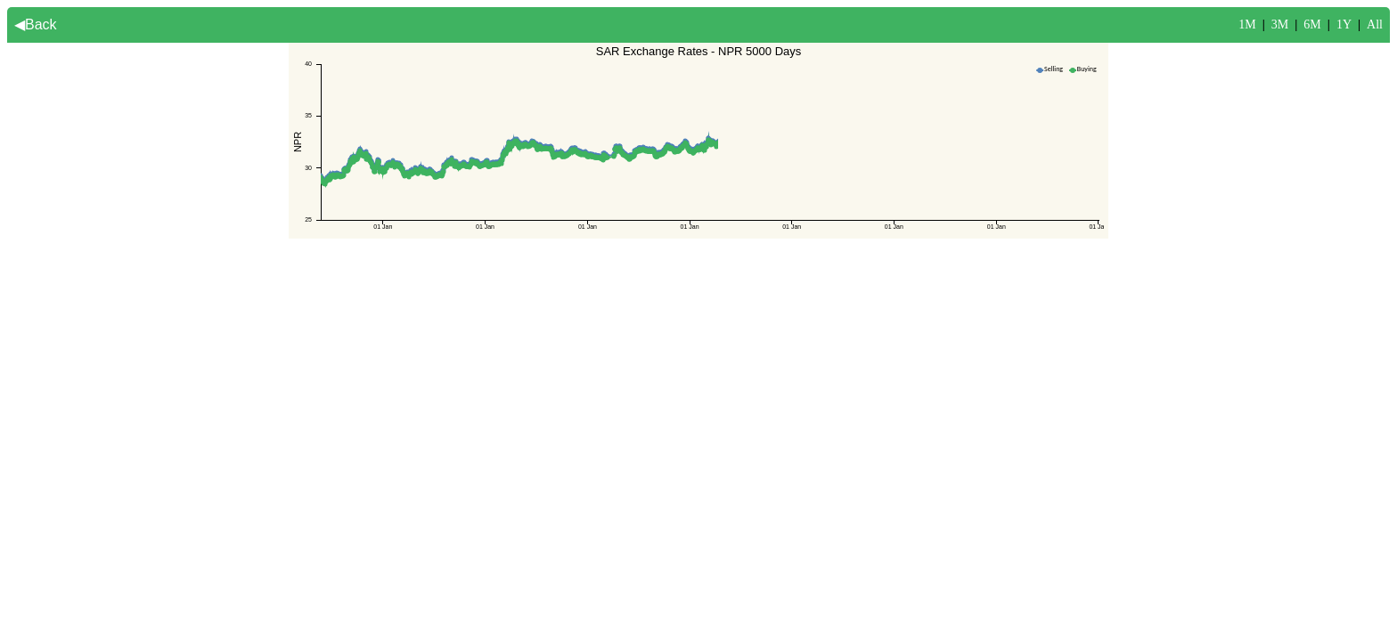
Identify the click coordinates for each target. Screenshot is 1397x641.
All (1375, 24)
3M (1279, 24)
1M (1246, 24)
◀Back (35, 24)
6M (1311, 24)
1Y (1344, 24)
